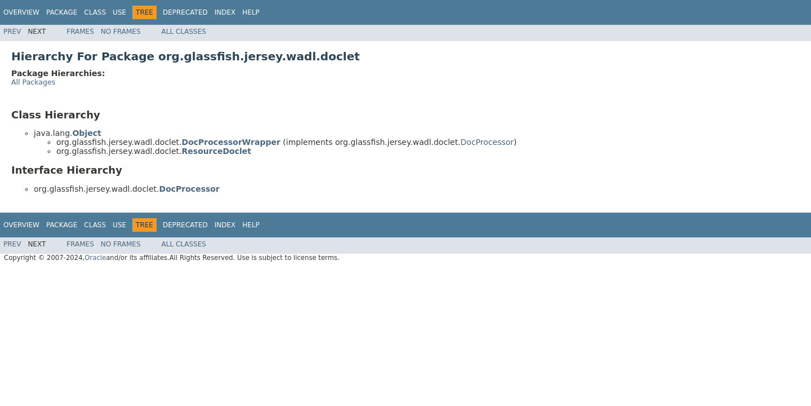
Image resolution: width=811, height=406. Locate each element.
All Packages (33, 82)
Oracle (95, 258)
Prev (12, 32)
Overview (21, 12)
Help (251, 12)
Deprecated (185, 12)
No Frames (121, 32)
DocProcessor (487, 142)
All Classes (184, 32)
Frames (80, 32)
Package (61, 12)
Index (225, 12)
